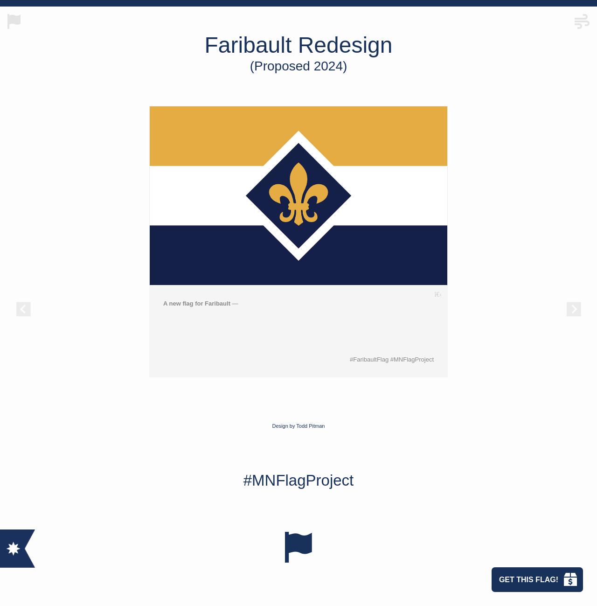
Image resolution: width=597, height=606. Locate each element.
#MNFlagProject (298, 480)
